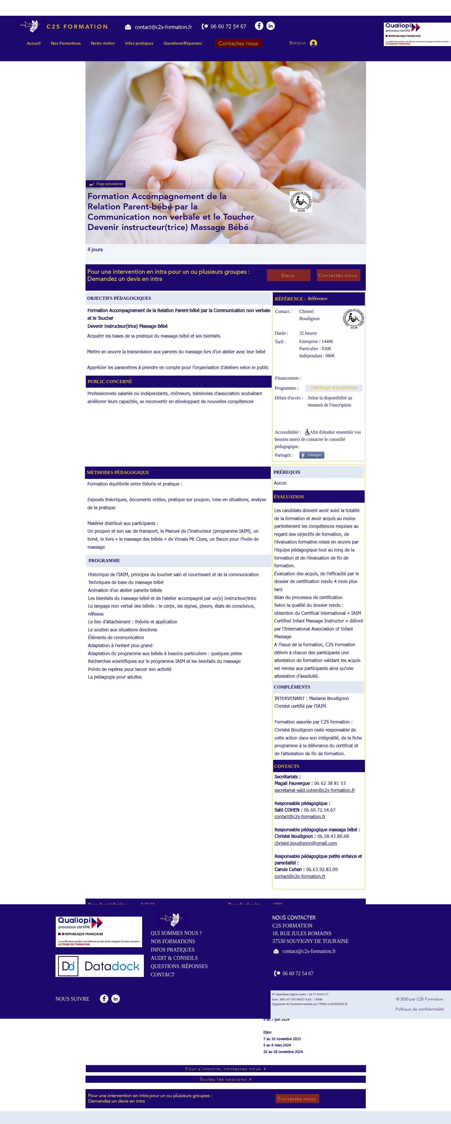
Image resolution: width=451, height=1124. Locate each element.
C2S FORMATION (78, 26)
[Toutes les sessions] (226, 1079)
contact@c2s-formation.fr (300, 817)
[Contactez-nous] (338, 275)
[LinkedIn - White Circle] (270, 25)
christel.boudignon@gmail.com (306, 843)
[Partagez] (311, 455)
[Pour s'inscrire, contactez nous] (226, 1068)
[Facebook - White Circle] (259, 25)
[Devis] (289, 275)
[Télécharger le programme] (334, 388)
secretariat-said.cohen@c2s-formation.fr (315, 790)
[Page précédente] (106, 183)
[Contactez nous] (238, 43)
